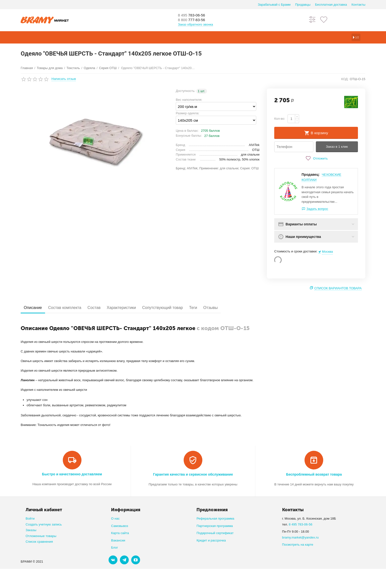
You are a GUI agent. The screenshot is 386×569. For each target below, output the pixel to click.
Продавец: (311, 175)
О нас (115, 519)
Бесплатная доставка (331, 4)
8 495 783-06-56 (300, 524)
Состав (103, 308)
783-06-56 (194, 15)
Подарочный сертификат (214, 533)
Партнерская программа (214, 526)
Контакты (358, 4)
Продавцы (302, 4)
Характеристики (134, 308)
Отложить (316, 158)
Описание (35, 308)
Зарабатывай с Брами (274, 4)
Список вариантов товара (338, 288)
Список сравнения (39, 542)
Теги (213, 308)
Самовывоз (119, 526)
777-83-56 (194, 20)
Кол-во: (279, 118)
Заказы (31, 530)
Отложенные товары (41, 536)
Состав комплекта (70, 308)
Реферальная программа (215, 519)
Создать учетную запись (44, 524)
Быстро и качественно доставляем (72, 474)
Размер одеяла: (187, 113)
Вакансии (118, 540)
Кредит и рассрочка (211, 540)
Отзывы (234, 308)
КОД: (345, 79)
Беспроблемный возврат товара (314, 475)
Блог (114, 548)
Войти (30, 519)
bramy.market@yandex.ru (300, 538)
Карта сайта (120, 533)
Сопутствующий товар (179, 308)
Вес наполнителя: (189, 100)
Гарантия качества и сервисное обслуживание (193, 475)
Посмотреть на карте (297, 545)
